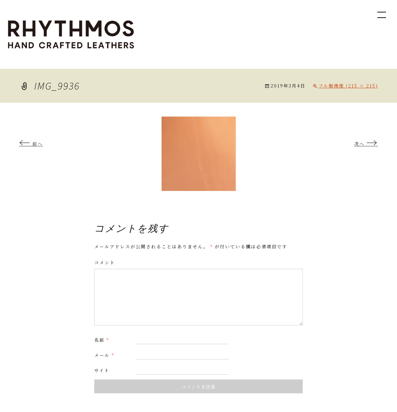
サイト (101, 370)
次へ (366, 143)
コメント (104, 262)
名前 (101, 340)
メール (104, 355)
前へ (31, 143)
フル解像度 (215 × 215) (348, 85)
